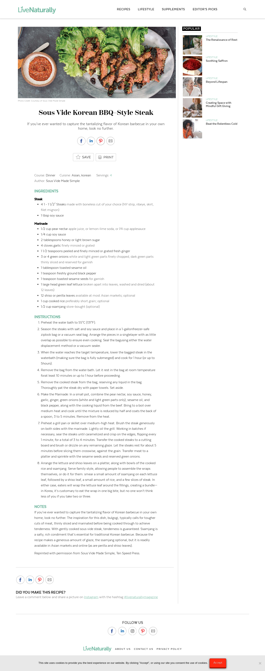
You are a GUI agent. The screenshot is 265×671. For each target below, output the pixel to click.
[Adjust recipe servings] (111, 175)
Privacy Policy (169, 649)
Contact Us (143, 649)
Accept (218, 662)
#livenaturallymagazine (141, 597)
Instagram (91, 597)
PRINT (106, 157)
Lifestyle (212, 36)
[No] (260, 663)
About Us (123, 649)
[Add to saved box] (83, 157)
